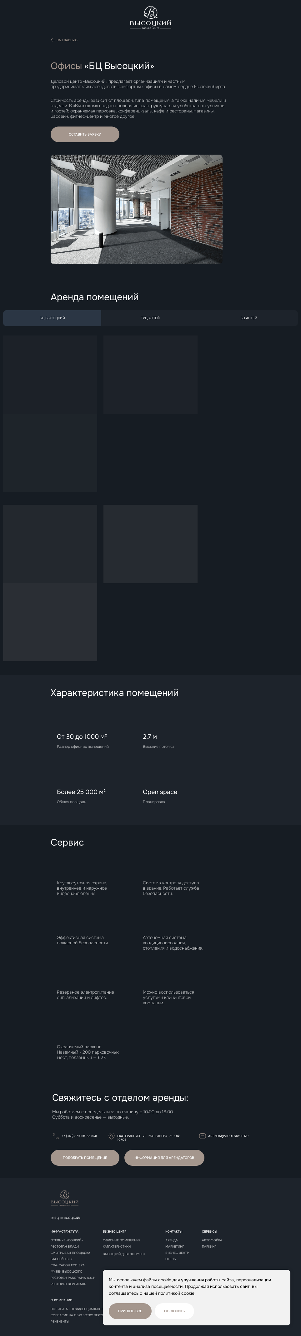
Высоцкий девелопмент (124, 1254)
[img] (150, 17)
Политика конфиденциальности (79, 1309)
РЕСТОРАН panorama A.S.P (73, 1278)
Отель (170, 1259)
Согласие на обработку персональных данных (92, 1315)
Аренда (171, 1240)
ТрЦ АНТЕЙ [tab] (150, 318)
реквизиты (60, 1322)
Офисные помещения (122, 1240)
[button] (85, 134)
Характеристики (117, 1247)
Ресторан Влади (65, 1247)
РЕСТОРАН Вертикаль (68, 1284)
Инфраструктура (64, 1231)
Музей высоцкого (67, 1272)
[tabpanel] (150, 500)
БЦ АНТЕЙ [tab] (248, 318)
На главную (67, 40)
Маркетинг (174, 1247)
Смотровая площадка (70, 1253)
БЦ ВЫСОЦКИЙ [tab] (52, 318)
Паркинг (209, 1247)
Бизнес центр (177, 1253)
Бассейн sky (62, 1259)
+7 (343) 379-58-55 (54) (79, 1136)
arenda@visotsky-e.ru (228, 1136)
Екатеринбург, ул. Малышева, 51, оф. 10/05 (148, 1138)
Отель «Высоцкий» (67, 1240)
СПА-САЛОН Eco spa (68, 1265)
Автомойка (212, 1240)
